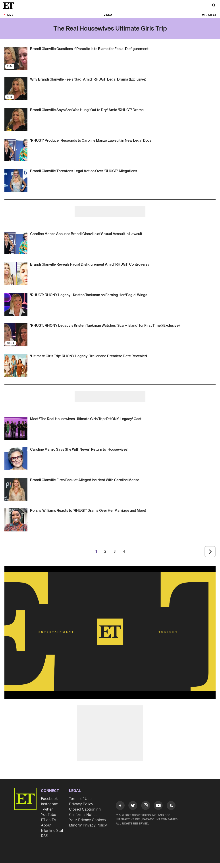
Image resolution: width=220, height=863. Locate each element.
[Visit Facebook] (120, 806)
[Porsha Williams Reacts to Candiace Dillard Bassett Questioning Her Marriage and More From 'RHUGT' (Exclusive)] (88, 510)
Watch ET (209, 15)
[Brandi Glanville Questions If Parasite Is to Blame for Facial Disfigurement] (89, 49)
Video (108, 15)
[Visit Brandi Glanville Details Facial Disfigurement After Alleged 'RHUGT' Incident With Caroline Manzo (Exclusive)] (15, 273)
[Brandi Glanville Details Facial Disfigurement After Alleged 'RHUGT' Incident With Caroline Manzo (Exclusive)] (89, 264)
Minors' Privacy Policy (88, 825)
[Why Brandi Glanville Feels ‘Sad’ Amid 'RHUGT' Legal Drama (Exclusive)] (88, 79)
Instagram (49, 804)
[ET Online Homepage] (10, 5)
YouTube (48, 814)
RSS (44, 836)
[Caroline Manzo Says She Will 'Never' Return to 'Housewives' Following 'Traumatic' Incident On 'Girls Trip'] (79, 449)
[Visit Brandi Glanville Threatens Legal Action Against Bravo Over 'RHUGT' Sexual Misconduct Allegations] (15, 180)
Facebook (49, 798)
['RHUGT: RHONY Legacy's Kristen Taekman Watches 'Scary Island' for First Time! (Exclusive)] (105, 325)
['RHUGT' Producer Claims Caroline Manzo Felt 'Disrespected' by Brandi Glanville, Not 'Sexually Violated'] (90, 140)
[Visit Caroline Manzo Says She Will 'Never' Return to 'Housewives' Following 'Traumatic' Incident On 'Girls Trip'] (15, 458)
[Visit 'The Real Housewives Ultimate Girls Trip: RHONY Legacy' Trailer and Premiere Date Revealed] (15, 365)
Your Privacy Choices (87, 820)
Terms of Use (80, 798)
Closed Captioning (85, 809)
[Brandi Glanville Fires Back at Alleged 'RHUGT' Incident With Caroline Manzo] (84, 480)
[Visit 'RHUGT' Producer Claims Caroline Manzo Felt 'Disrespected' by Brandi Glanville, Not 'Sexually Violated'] (15, 149)
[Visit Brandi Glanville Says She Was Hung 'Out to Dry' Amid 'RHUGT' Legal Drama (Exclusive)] (15, 119)
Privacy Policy (81, 804)
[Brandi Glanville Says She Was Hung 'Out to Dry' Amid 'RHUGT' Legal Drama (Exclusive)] (87, 110)
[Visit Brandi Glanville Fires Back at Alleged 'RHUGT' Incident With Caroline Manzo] (15, 489)
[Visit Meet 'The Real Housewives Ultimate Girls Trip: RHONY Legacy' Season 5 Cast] (15, 428)
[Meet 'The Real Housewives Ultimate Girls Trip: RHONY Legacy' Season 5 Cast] (85, 419)
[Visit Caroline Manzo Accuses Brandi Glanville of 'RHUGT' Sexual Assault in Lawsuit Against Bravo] (15, 243)
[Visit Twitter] (132, 806)
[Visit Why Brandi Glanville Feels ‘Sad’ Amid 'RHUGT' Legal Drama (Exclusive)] (15, 88)
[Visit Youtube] (158, 806)
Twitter (47, 809)
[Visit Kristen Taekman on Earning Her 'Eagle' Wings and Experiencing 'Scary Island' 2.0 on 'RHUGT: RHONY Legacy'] (15, 304)
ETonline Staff (53, 830)
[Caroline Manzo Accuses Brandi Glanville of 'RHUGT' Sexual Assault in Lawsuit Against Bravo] (86, 234)
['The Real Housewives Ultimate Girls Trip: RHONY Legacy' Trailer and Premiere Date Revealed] (88, 356)
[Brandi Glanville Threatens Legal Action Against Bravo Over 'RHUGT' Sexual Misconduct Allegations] (83, 171)
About (46, 825)
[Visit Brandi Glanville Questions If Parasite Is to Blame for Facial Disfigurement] (15, 58)
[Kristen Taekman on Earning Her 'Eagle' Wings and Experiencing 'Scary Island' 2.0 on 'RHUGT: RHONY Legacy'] (88, 295)
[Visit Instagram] (145, 806)
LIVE (10, 15)
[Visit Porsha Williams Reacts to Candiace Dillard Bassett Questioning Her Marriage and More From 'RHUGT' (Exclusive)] (15, 519)
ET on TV (48, 820)
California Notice (83, 814)
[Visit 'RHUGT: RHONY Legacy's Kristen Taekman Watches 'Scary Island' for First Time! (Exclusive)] (15, 334)
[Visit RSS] (171, 806)
